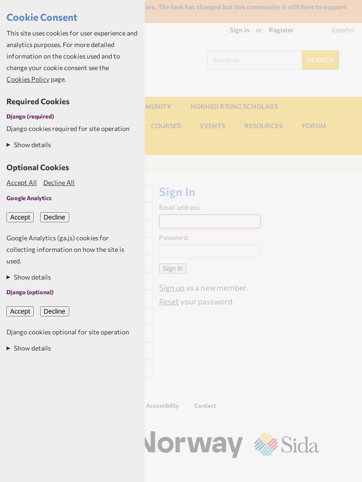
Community (150, 106)
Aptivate (311, 471)
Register (281, 30)
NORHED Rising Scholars (234, 106)
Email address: (179, 207)
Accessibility (162, 405)
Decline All (59, 182)
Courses (166, 126)
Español (343, 30)
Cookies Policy (27, 79)
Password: (174, 237)
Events (212, 126)
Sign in (239, 30)
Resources (263, 126)
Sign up (171, 287)
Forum (314, 126)
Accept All (21, 182)
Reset (169, 301)
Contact (205, 405)
